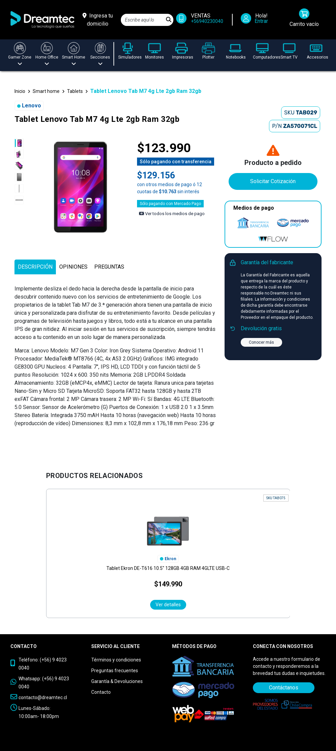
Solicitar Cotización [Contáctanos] (273, 181)
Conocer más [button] (261, 342)
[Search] (142, 20)
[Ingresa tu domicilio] (97, 19)
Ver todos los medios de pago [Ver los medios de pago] (172, 213)
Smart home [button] (46, 91)
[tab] (35, 267)
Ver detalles (168, 604)
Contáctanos (283, 687)
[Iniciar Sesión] (256, 20)
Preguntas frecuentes (114, 670)
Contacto (101, 692)
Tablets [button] (75, 91)
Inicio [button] (19, 91)
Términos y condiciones (116, 659)
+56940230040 (207, 21)
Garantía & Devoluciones (117, 681)
